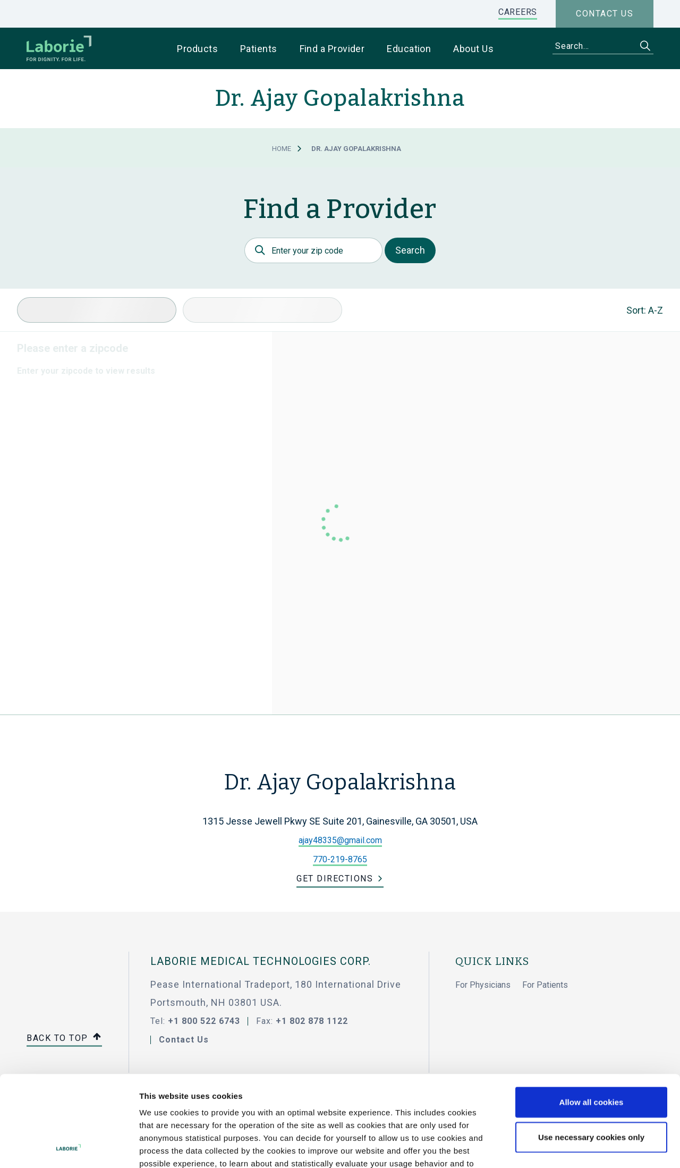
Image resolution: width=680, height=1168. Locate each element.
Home (281, 149)
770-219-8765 (340, 859)
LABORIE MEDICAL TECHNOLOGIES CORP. (260, 961)
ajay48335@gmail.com (340, 840)
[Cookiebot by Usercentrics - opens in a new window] (68, 1147)
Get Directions (334, 878)
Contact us (604, 14)
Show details (563, 1147)
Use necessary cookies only (591, 1051)
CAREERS (517, 12)
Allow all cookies (591, 1016)
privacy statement (326, 1104)
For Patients (545, 985)
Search (410, 250)
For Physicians (483, 985)
